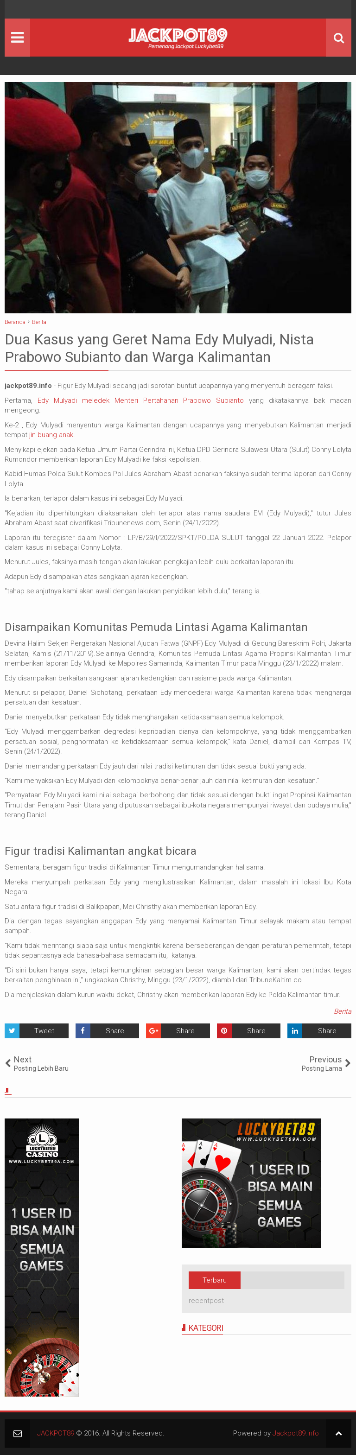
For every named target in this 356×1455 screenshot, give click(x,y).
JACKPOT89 (55, 1433)
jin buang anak (51, 435)
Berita (342, 1011)
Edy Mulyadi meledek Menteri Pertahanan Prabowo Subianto (138, 400)
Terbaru (215, 1280)
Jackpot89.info (296, 1433)
